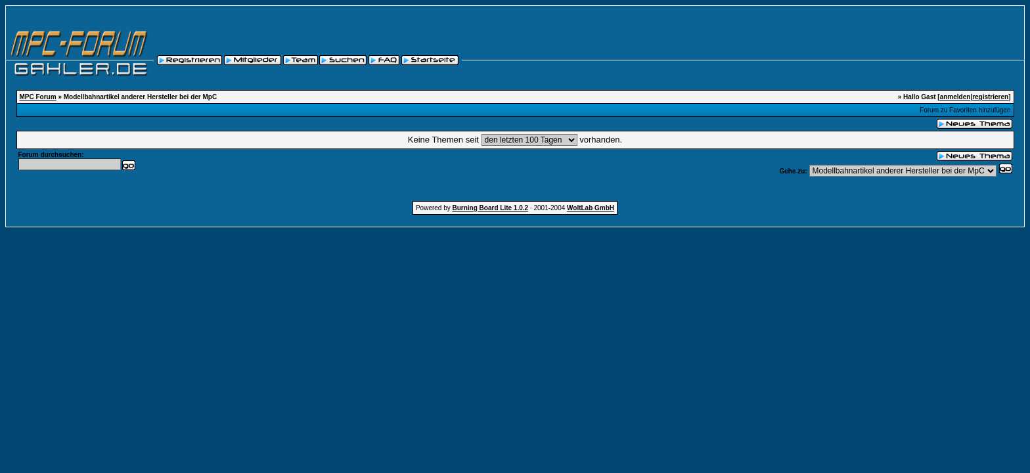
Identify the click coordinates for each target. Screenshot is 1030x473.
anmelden (955, 97)
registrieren (990, 97)
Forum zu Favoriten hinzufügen (965, 110)
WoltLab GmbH (590, 208)
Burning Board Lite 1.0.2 (491, 208)
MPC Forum (38, 97)
